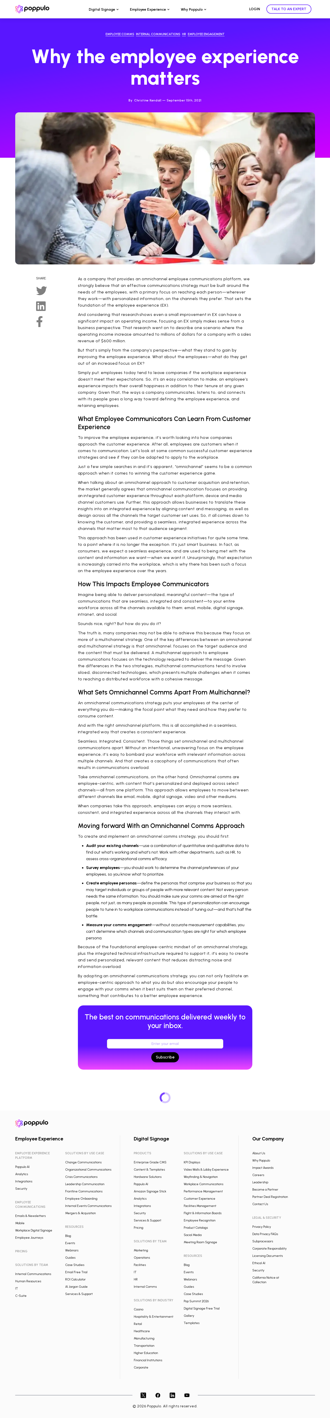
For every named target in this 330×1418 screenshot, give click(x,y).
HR (136, 1279)
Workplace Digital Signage (33, 1230)
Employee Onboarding (81, 1199)
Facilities (140, 1265)
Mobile (20, 1223)
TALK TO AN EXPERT (288, 9)
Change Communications (83, 1162)
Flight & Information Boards (202, 1213)
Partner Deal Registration (270, 1197)
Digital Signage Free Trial (202, 1308)
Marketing (141, 1250)
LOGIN (254, 9)
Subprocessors (262, 1241)
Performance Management (203, 1191)
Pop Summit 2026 (196, 1301)
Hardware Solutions (147, 1177)
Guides (70, 1258)
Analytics (21, 1174)
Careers (258, 1175)
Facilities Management (200, 1206)
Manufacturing (144, 1338)
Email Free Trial (76, 1272)
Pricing (138, 1228)
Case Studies (74, 1265)
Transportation (144, 1346)
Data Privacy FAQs (265, 1234)
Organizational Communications (88, 1170)
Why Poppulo (192, 9)
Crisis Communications (81, 1177)
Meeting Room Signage (200, 1242)
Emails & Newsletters (30, 1216)
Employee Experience (148, 9)
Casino (138, 1309)
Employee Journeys (29, 1238)
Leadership (260, 1182)
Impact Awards (262, 1168)
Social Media (193, 1235)
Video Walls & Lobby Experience (206, 1170)
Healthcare (142, 1331)
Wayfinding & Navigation (201, 1177)
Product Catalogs (196, 1228)
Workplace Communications (203, 1184)
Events (70, 1243)
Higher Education (146, 1353)
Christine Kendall (147, 100)
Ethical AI (258, 1263)
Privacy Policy (261, 1227)
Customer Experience (199, 1199)
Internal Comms (145, 1287)
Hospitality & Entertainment (153, 1317)
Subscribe (165, 1057)
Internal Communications (33, 1274)
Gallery (189, 1316)
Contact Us (260, 1204)
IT (16, 1288)
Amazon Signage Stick (150, 1191)
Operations (142, 1258)
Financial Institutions (148, 1360)
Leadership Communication (84, 1184)
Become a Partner (265, 1190)
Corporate (141, 1367)
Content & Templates (149, 1170)
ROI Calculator (75, 1279)
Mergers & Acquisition (80, 1213)
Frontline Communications (83, 1191)
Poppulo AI (22, 1167)
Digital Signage (102, 9)
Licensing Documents (267, 1256)
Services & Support (79, 1294)
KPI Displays (192, 1162)
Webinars (71, 1250)
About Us (258, 1153)
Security (21, 1189)
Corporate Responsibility (269, 1249)
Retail (138, 1324)
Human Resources (28, 1281)
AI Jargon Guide (76, 1287)
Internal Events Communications (88, 1206)
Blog (68, 1236)
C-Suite (21, 1296)
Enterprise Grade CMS (150, 1162)
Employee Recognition (200, 1220)
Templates (191, 1323)
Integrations (23, 1181)
